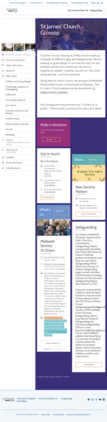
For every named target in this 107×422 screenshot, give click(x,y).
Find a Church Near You (77, 10)
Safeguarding (96, 10)
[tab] (53, 343)
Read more (88, 365)
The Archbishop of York (79, 3)
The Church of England (17, 3)
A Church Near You (36, 3)
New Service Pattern (85, 189)
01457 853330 (49, 185)
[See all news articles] (96, 159)
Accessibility (22, 401)
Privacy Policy (45, 414)
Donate (50, 139)
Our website (47, 197)
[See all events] (61, 212)
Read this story (88, 214)
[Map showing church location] (88, 135)
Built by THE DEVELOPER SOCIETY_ (79, 414)
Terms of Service (58, 414)
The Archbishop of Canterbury (57, 3)
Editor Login (97, 3)
